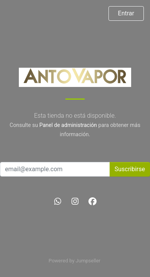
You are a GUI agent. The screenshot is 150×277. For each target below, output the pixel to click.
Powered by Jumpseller (74, 261)
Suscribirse (130, 169)
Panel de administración (68, 125)
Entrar (126, 13)
